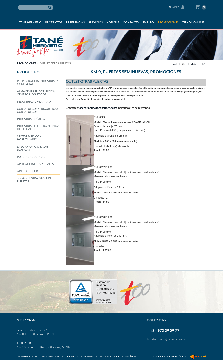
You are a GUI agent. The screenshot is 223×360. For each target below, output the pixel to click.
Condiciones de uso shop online (79, 356)
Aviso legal (24, 356)
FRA (203, 63)
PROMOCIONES (26, 63)
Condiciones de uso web (45, 356)
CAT (175, 63)
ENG (193, 63)
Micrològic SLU (179, 356)
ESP (184, 63)
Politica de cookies (109, 356)
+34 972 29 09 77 (164, 330)
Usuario (176, 7)
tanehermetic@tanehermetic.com (169, 339)
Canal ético (129, 356)
